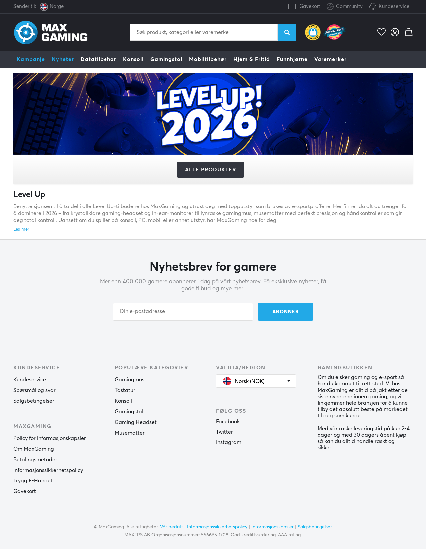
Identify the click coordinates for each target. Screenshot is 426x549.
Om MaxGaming (33, 449)
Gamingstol (166, 59)
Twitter (224, 432)
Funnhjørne (292, 59)
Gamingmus (129, 379)
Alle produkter (210, 169)
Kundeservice (394, 6)
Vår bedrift (171, 527)
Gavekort (309, 6)
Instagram (228, 442)
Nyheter (63, 59)
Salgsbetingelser (33, 401)
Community (345, 7)
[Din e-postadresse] (183, 312)
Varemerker (330, 59)
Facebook (228, 421)
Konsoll (133, 59)
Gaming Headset (136, 422)
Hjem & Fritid (251, 59)
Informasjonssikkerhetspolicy (48, 470)
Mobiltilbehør (208, 59)
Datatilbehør (98, 59)
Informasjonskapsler (272, 527)
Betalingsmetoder (35, 459)
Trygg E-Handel (32, 480)
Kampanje (31, 59)
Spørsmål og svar (34, 390)
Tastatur (125, 390)
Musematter (130, 433)
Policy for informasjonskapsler (49, 438)
